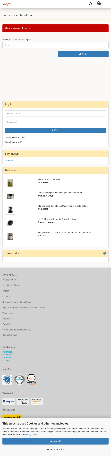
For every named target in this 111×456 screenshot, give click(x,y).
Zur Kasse (6, 357)
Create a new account (15, 137)
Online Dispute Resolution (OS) (16, 329)
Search (83, 54)
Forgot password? (13, 142)
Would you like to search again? (17, 39)
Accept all (55, 441)
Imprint (5, 291)
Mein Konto (7, 355)
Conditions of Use (10, 285)
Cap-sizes (7, 318)
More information (55, 449)
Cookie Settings (9, 335)
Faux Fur (6, 324)
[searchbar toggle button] (90, 4)
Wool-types (7, 313)
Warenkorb (7, 352)
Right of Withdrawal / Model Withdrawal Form (23, 307)
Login (55, 130)
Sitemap (9, 160)
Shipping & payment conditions (16, 302)
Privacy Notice (31, 434)
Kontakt (5, 360)
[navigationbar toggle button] (107, 4)
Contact (6, 296)
